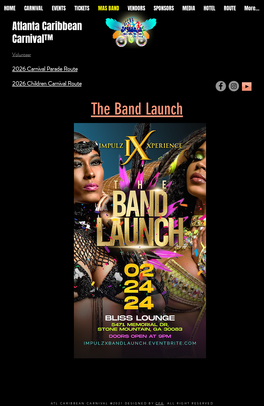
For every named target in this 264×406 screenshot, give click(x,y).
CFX (160, 403)
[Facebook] (221, 86)
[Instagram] (234, 86)
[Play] (247, 86)
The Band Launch (137, 108)
